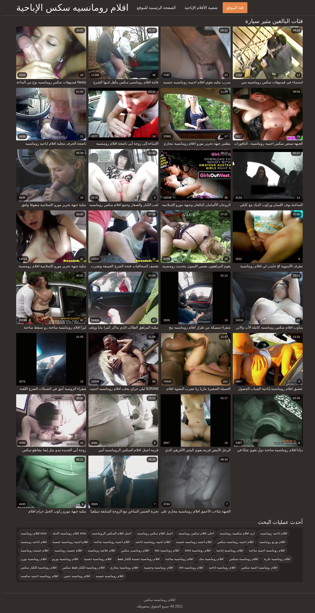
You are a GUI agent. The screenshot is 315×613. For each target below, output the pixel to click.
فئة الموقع (233, 7)
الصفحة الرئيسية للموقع (154, 7)
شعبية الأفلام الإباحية (199, 7)
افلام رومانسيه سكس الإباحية (70, 7)
